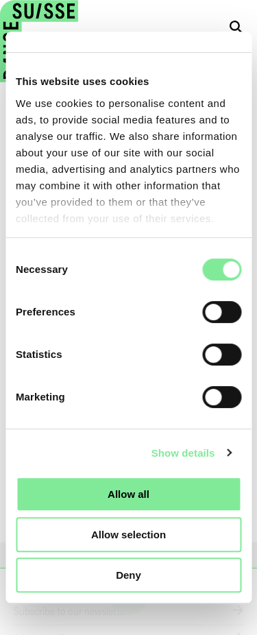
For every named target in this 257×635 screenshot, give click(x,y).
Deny (128, 575)
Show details (183, 453)
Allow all (128, 494)
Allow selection (128, 534)
